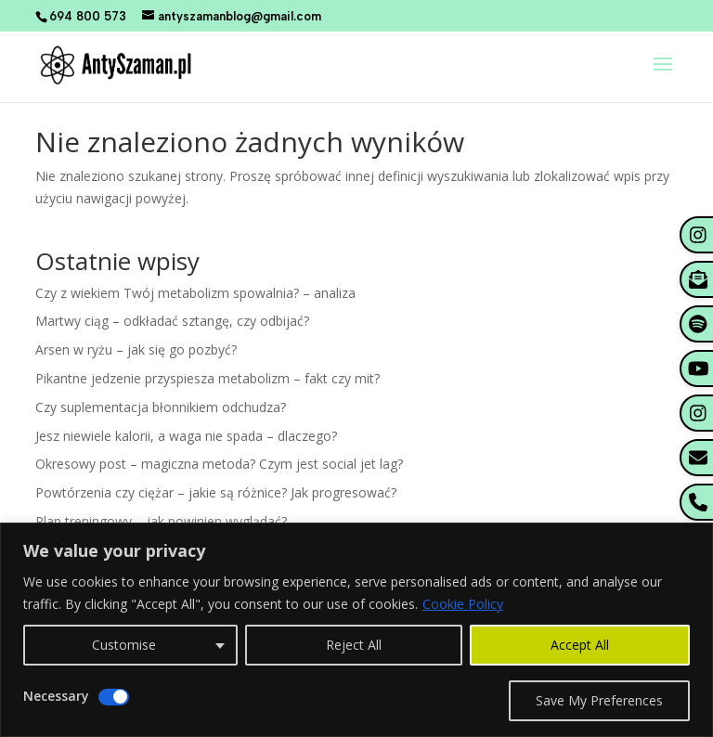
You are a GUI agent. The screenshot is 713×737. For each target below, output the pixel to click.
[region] (356, 630)
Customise (124, 644)
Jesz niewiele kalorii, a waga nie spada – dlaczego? (186, 436)
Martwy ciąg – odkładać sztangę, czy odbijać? (172, 321)
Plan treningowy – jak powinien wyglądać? (161, 521)
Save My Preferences (599, 700)
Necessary (56, 696)
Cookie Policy (462, 604)
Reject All (354, 644)
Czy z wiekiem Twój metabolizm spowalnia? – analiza (195, 293)
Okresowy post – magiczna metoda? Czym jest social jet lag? (219, 463)
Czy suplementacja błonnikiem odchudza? (160, 407)
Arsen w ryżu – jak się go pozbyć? (136, 349)
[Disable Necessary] (113, 697)
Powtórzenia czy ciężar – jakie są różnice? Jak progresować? (215, 492)
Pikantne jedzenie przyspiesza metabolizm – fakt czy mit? (207, 378)
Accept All (580, 644)
